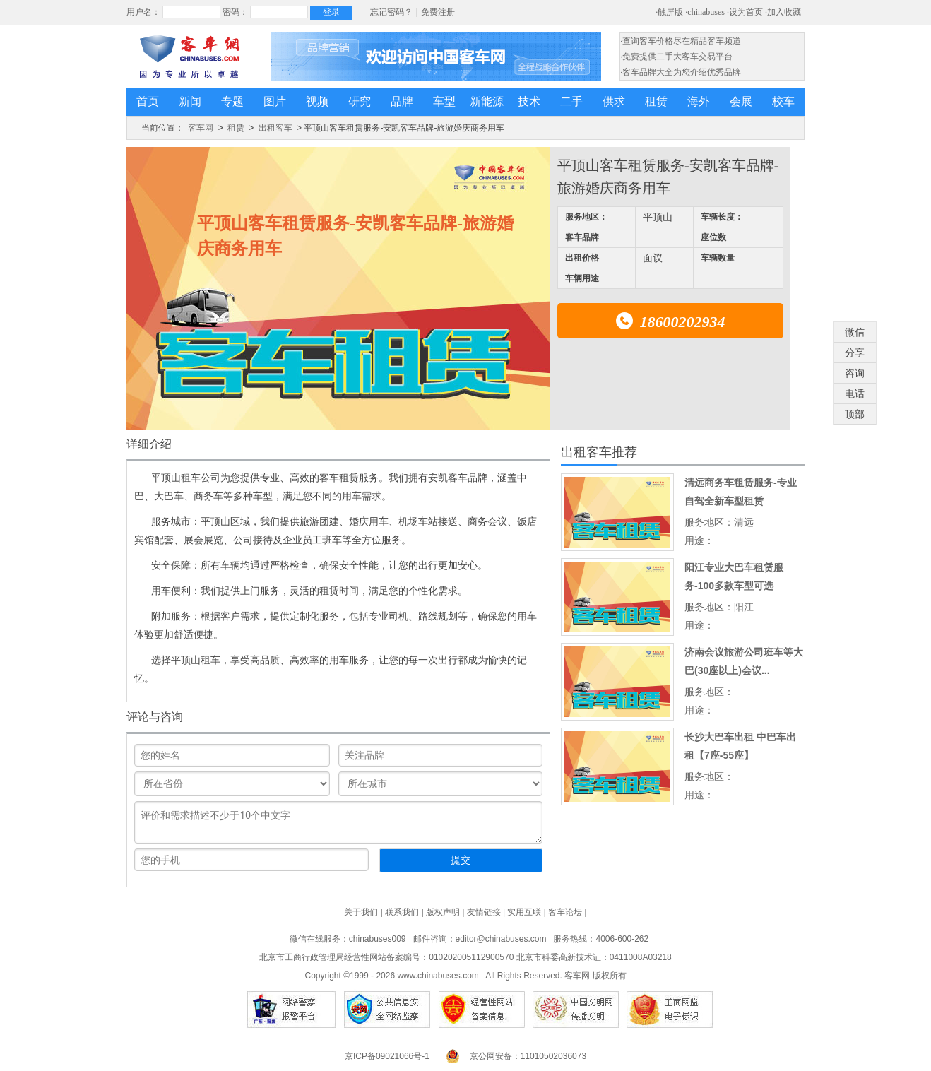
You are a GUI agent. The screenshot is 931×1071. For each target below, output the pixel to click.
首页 (147, 101)
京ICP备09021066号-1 (387, 1056)
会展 (741, 101)
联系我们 (402, 912)
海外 (698, 101)
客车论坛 (565, 912)
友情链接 (484, 912)
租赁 (656, 101)
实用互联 (524, 912)
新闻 (190, 101)
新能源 (487, 101)
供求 (614, 101)
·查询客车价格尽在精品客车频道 (680, 41)
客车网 (200, 128)
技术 (529, 101)
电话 (855, 393)
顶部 (855, 414)
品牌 (402, 101)
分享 (855, 352)
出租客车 (275, 128)
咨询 (855, 373)
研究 (359, 101)
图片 (274, 101)
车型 (444, 101)
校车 (783, 101)
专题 (232, 101)
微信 (855, 332)
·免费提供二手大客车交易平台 (676, 56)
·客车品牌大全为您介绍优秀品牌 (680, 72)
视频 (317, 101)
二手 (571, 101)
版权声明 (443, 912)
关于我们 (361, 912)
